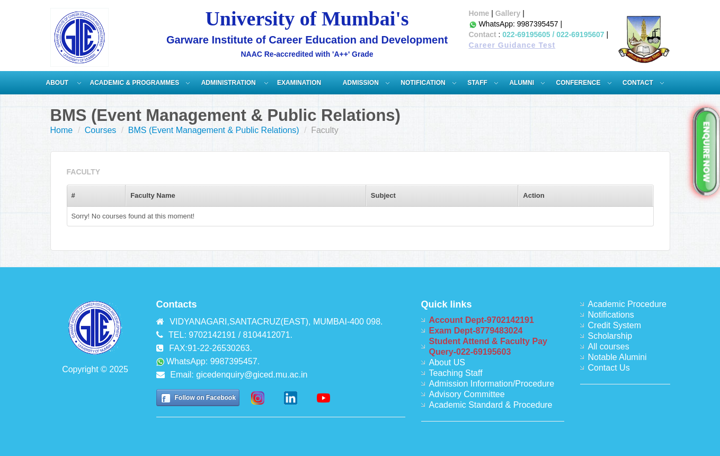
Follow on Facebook (205, 397)
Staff (477, 82)
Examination (299, 82)
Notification (423, 82)
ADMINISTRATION (229, 82)
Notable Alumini (617, 357)
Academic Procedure (627, 304)
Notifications (611, 314)
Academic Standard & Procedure (491, 404)
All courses (608, 346)
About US (447, 362)
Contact (482, 34)
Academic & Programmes (135, 82)
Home (479, 13)
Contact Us (609, 367)
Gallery (507, 13)
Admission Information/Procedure (492, 383)
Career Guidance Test (512, 45)
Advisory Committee (467, 394)
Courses (101, 130)
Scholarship (610, 335)
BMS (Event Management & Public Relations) (213, 130)
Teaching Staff (456, 373)
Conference (578, 82)
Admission (361, 82)
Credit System (614, 325)
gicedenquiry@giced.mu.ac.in (251, 374)
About (58, 82)
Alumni (521, 82)
